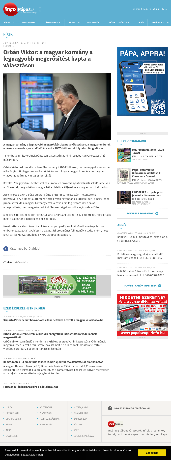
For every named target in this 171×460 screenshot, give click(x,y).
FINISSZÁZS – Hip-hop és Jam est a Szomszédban (147, 194)
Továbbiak (158, 22)
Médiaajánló (81, 407)
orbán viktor (21, 263)
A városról (46, 413)
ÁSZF (76, 430)
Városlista (40, 9)
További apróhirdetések (140, 285)
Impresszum (80, 419)
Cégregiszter (52, 22)
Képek (72, 22)
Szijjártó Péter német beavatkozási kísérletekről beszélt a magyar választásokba (53, 320)
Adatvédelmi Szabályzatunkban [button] (24, 454)
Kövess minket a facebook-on (132, 408)
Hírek (7, 22)
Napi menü (46, 424)
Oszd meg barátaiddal (25, 248)
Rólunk (78, 424)
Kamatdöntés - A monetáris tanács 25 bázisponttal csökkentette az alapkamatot (53, 362)
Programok (28, 22)
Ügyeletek (11, 436)
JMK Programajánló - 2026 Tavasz (148, 151)
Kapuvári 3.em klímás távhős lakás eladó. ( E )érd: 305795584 (142, 239)
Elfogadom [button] (152, 452)
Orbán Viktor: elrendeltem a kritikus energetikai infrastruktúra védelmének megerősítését (50, 336)
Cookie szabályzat (84, 436)
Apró (141, 22)
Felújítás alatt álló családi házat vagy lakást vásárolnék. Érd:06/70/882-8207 (140, 273)
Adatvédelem (81, 413)
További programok (140, 213)
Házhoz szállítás (119, 22)
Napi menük (93, 22)
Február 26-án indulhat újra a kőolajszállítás (30, 387)
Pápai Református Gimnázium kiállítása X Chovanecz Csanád (146, 173)
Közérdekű (46, 407)
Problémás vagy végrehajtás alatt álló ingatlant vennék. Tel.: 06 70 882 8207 (140, 256)
